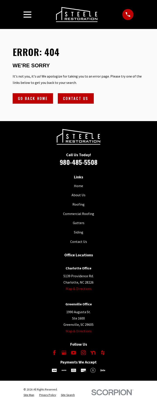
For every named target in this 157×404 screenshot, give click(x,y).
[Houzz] (102, 352)
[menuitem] (29, 395)
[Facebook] (54, 352)
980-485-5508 (78, 162)
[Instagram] (83, 352)
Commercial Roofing (78, 213)
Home (78, 186)
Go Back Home (33, 98)
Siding (78, 232)
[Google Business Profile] (64, 352)
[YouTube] (73, 352)
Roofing (78, 204)
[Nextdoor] (93, 352)
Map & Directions (79, 288)
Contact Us (75, 98)
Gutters (78, 223)
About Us (78, 195)
